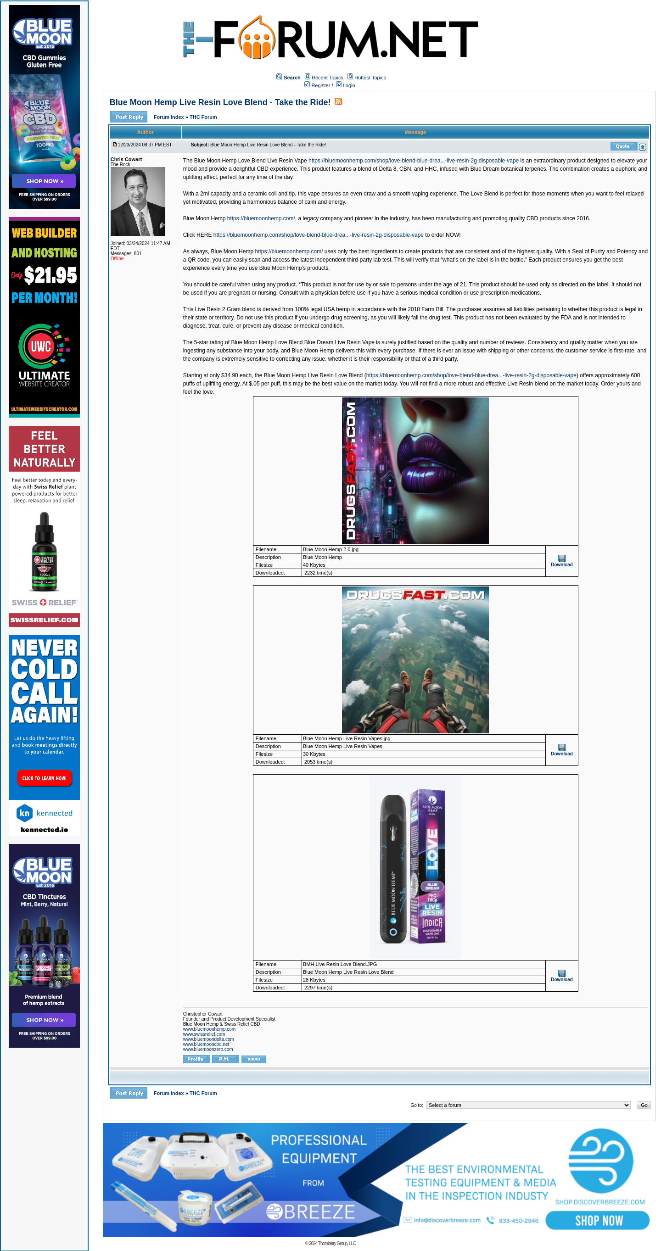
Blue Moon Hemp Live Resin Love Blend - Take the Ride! (220, 102)
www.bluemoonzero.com (208, 1049)
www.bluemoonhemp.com (209, 1029)
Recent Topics (327, 77)
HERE (204, 235)
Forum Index (169, 117)
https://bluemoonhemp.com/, (262, 218)
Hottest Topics (370, 77)
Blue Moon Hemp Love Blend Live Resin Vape (250, 160)
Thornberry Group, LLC (337, 1243)
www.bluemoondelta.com (208, 1039)
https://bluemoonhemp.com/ (289, 251)
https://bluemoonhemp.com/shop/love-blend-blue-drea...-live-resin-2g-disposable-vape (413, 160)
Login (345, 85)
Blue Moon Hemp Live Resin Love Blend (313, 375)
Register (317, 85)
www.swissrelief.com (204, 1034)
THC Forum (203, 117)
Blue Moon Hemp (204, 218)
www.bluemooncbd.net (206, 1044)
